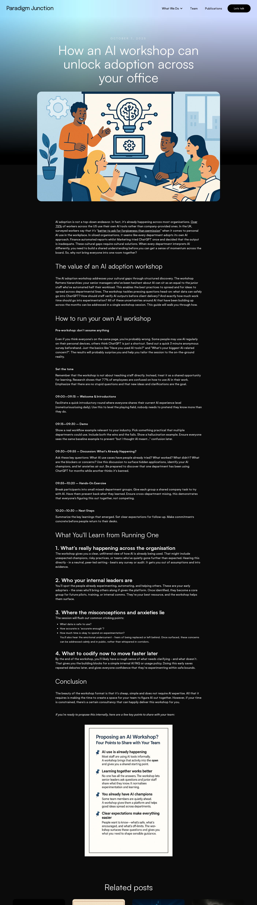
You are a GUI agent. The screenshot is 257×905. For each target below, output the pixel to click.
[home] (29, 8)
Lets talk (239, 8)
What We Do (170, 8)
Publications (213, 8)
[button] (172, 8)
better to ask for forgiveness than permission (129, 230)
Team (194, 8)
